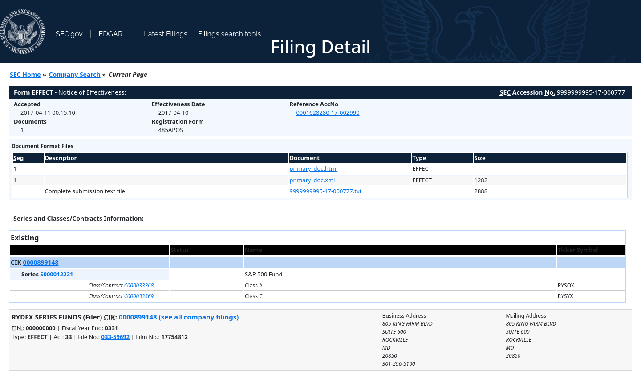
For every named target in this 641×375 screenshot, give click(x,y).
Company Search (75, 74)
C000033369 (139, 296)
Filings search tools (229, 34)
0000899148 (40, 262)
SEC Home (25, 74)
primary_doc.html (314, 168)
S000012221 (56, 274)
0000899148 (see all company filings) (179, 316)
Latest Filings (165, 34)
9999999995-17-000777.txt (326, 191)
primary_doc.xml (312, 180)
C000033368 (139, 285)
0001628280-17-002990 (327, 112)
